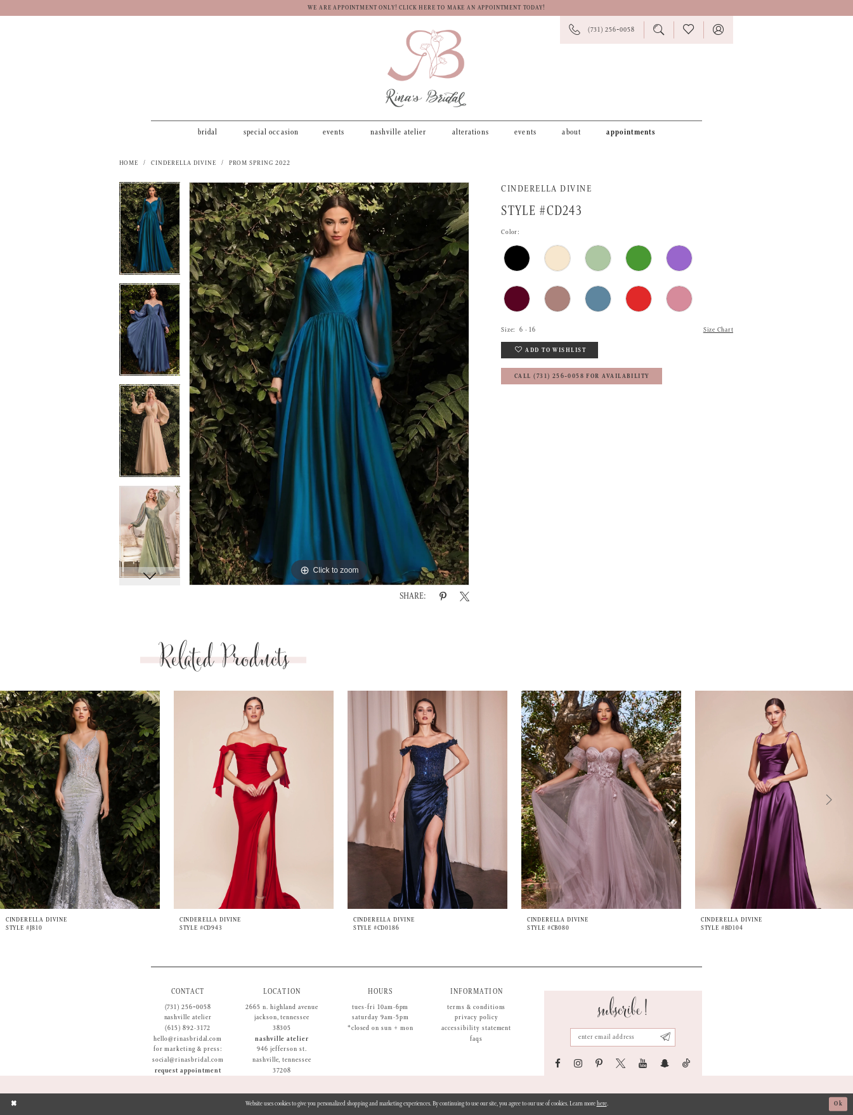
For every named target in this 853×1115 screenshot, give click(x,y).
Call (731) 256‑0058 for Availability (582, 376)
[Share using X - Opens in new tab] (464, 596)
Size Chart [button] (718, 329)
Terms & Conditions (476, 1007)
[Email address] (622, 1037)
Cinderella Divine (183, 163)
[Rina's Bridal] (426, 68)
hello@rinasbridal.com (187, 1038)
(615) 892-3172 (187, 1028)
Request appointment (188, 1070)
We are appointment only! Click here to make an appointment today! (426, 8)
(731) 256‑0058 (188, 1007)
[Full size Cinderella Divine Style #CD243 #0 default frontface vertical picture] (329, 384)
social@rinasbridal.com (188, 1059)
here (602, 1104)
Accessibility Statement (476, 1028)
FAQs (476, 1038)
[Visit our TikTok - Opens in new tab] (686, 1063)
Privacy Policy (476, 1017)
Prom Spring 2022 (259, 163)
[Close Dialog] (14, 1104)
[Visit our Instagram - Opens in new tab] (578, 1063)
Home (129, 163)
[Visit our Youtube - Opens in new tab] (643, 1063)
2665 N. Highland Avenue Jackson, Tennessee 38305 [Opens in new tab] (281, 1018)
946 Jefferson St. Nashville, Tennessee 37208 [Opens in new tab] (281, 1059)
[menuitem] (208, 132)
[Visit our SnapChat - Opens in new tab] (664, 1063)
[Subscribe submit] (665, 1037)
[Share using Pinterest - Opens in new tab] (443, 596)
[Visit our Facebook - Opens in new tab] (558, 1063)
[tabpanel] (150, 233)
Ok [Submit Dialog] (838, 1104)
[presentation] (80, 800)
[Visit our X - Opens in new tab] (620, 1063)
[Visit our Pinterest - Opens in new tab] (599, 1063)
